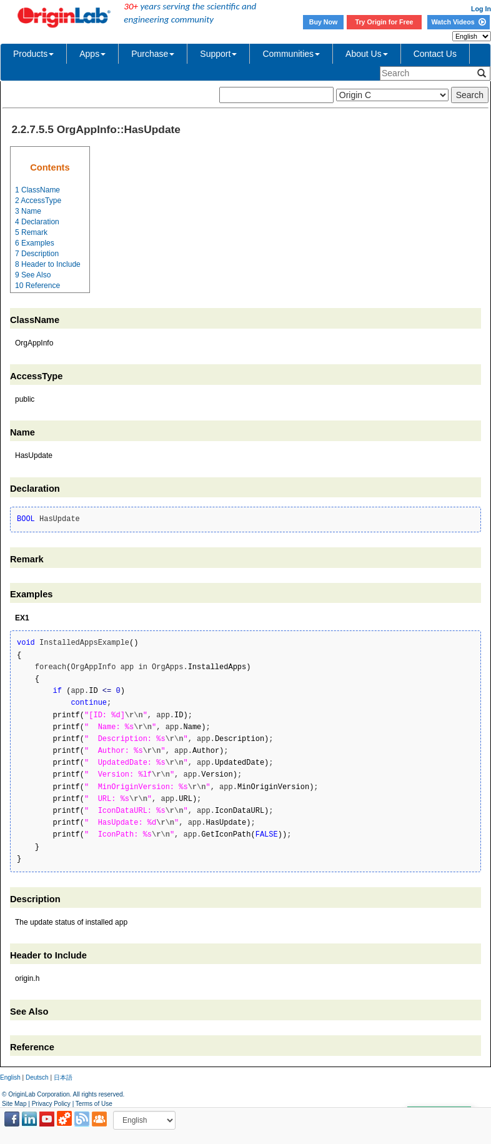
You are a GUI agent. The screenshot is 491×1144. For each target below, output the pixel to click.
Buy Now (323, 22)
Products (33, 54)
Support (218, 54)
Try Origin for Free (384, 22)
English (10, 1077)
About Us (366, 54)
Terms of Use (94, 1103)
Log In (481, 8)
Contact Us (435, 54)
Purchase (152, 54)
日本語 (63, 1077)
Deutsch (37, 1077)
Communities (291, 54)
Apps (92, 54)
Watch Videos (458, 22)
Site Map (14, 1103)
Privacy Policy (51, 1103)
